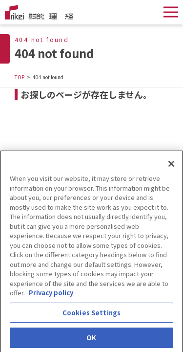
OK (91, 340)
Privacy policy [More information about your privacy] (51, 294)
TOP (19, 77)
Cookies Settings (91, 314)
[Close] (171, 165)
